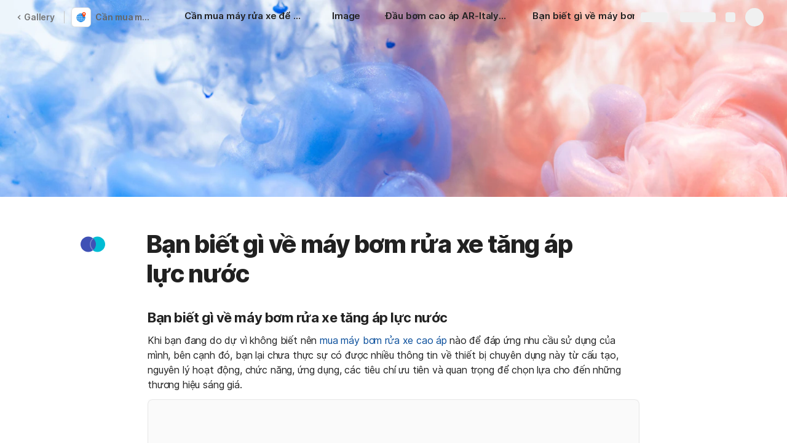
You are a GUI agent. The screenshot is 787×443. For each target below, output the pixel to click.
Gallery (36, 17)
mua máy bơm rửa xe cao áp (383, 340)
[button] (93, 244)
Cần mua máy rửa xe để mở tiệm (125, 17)
